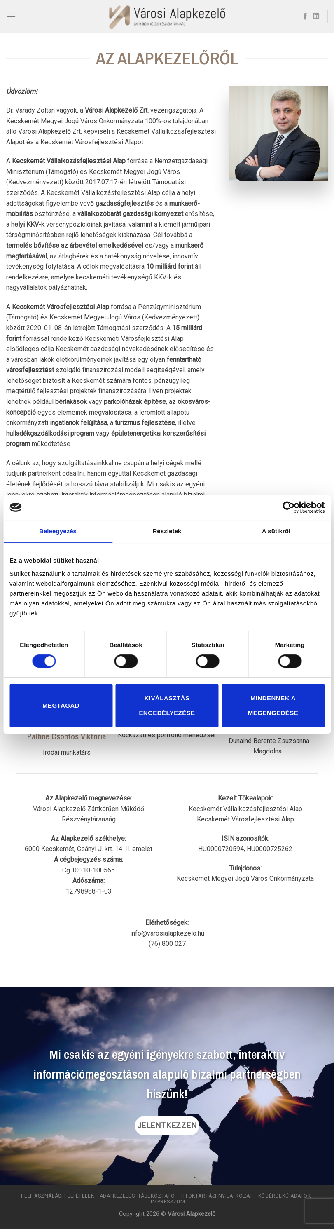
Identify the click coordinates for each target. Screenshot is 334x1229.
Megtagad (60, 705)
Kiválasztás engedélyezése (167, 705)
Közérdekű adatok (284, 1196)
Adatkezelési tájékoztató (137, 1196)
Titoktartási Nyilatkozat (216, 1196)
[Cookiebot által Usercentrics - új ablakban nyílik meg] (288, 507)
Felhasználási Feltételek (57, 1196)
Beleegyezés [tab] (58, 531)
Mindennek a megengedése (273, 705)
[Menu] (11, 16)
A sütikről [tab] (276, 531)
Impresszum (168, 1202)
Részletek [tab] (166, 531)
